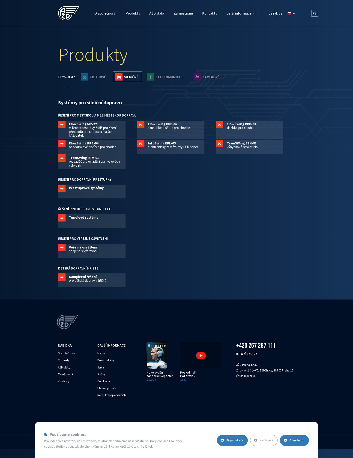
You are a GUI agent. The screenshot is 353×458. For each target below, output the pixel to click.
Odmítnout (294, 440)
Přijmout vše (232, 440)
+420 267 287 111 (256, 345)
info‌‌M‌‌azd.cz (246, 353)
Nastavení (263, 440)
